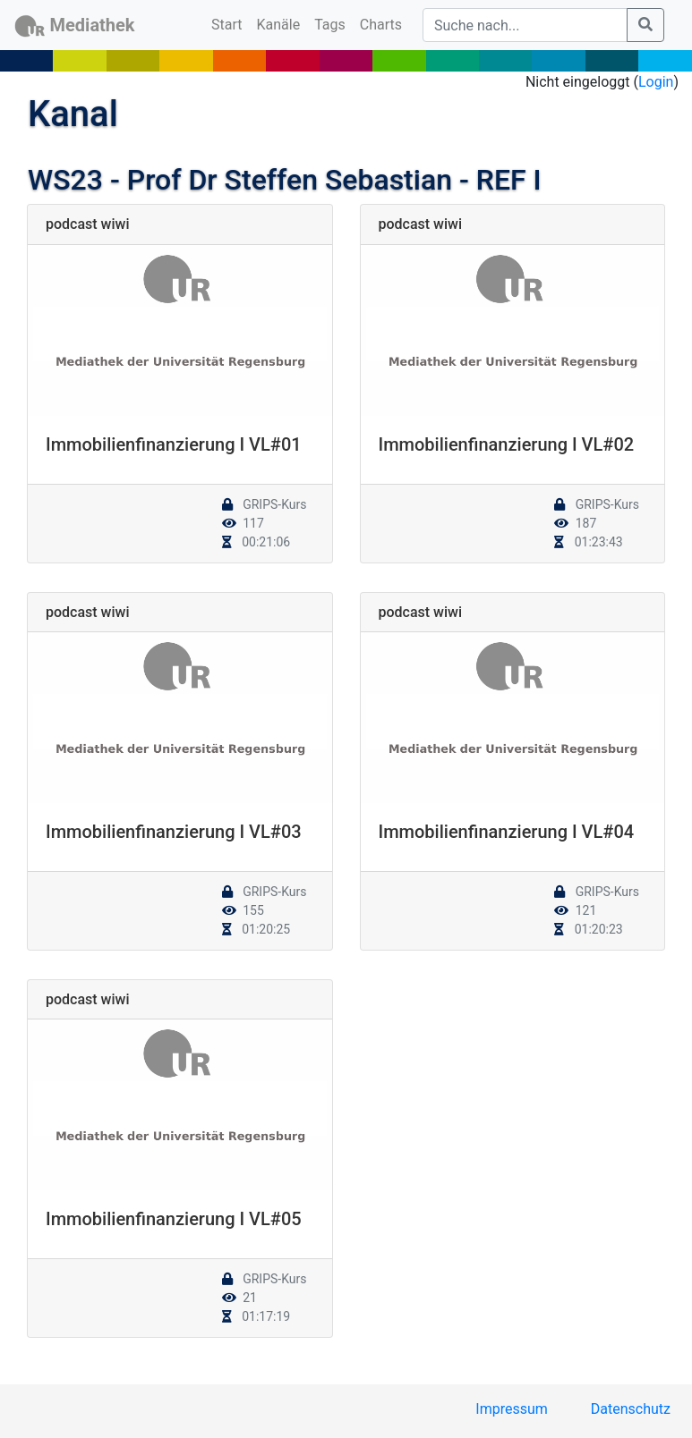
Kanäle (279, 24)
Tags (330, 24)
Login (655, 81)
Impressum (511, 1408)
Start (230, 23)
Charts (381, 24)
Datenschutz (631, 1408)
